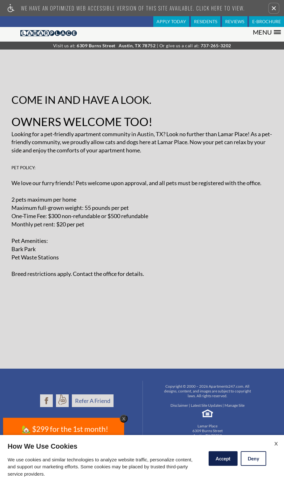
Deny (253, 458)
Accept (223, 458)
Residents (205, 21)
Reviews (234, 21)
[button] (274, 8)
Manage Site (235, 405)
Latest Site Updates (206, 405)
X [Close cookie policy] (276, 443)
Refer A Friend (92, 400)
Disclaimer (179, 405)
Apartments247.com (226, 386)
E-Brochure (266, 21)
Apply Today (171, 21)
